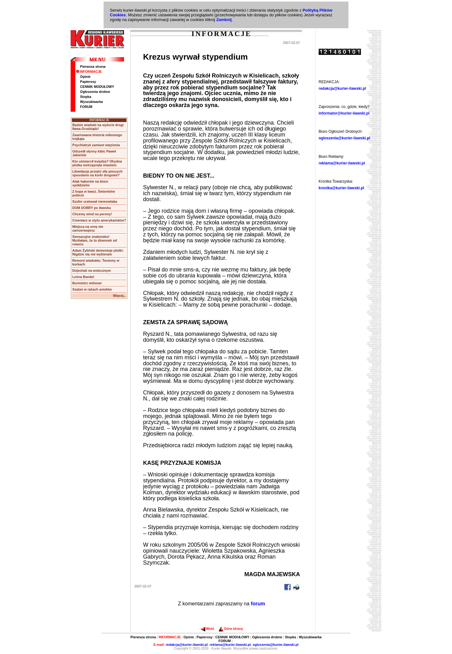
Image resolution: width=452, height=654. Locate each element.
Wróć (207, 628)
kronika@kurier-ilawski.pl (341, 188)
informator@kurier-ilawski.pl (344, 113)
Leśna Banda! (83, 277)
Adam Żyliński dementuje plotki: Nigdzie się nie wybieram (97, 252)
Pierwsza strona (92, 66)
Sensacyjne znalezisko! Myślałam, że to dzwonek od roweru (94, 240)
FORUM (86, 107)
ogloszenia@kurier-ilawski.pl (344, 138)
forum (258, 603)
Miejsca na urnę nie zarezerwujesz (87, 228)
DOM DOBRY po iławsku (91, 208)
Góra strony (231, 628)
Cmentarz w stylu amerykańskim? (99, 220)
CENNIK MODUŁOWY (97, 86)
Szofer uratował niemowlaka (94, 201)
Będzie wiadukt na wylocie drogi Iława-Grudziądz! (97, 127)
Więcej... (119, 296)
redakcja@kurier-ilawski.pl (342, 88)
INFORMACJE (89, 71)
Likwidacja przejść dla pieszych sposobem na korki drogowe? (97, 173)
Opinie (85, 76)
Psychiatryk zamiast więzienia (96, 145)
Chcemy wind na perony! (92, 214)
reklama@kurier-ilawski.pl (342, 163)
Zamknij (224, 19)
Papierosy (88, 81)
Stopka (85, 97)
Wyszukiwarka (91, 102)
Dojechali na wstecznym (91, 270)
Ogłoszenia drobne (95, 92)
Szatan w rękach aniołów (92, 289)
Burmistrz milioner (87, 283)
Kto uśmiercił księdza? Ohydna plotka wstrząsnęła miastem (97, 163)
